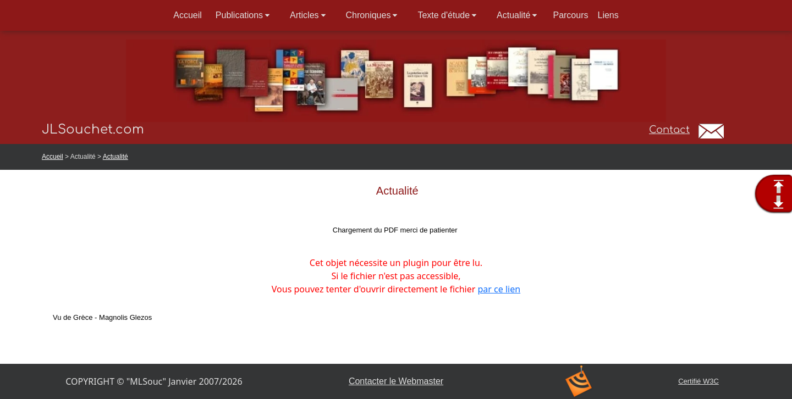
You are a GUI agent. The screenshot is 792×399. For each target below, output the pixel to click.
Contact (669, 129)
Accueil (52, 156)
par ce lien (499, 289)
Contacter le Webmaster (396, 381)
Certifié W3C (698, 381)
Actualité (115, 156)
